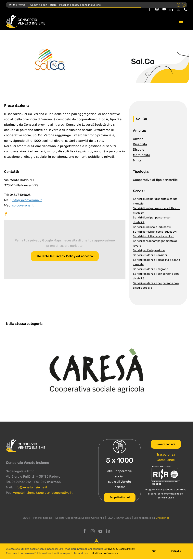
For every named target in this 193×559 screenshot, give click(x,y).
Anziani (138, 139)
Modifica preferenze (105, 553)
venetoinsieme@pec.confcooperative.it (42, 493)
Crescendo (163, 517)
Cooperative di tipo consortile (155, 180)
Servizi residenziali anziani (150, 255)
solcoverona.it (22, 205)
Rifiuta (176, 551)
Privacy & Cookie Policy (120, 548)
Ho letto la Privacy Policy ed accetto (65, 256)
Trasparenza (166, 454)
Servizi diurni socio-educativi (152, 227)
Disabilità (140, 144)
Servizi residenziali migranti (150, 269)
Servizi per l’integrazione (149, 250)
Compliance (166, 460)
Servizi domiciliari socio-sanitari (153, 236)
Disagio (138, 149)
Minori (137, 160)
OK (154, 551)
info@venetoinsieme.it (30, 487)
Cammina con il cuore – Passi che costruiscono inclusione (65, 4)
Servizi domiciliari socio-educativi (154, 231)
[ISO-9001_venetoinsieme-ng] (166, 467)
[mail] (178, 9)
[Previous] (179, 5)
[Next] (184, 5)
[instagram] (157, 9)
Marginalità (141, 155)
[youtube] (164, 9)
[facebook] (149, 9)
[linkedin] (171, 9)
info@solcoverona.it (27, 200)
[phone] (185, 9)
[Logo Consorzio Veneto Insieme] (25, 16)
